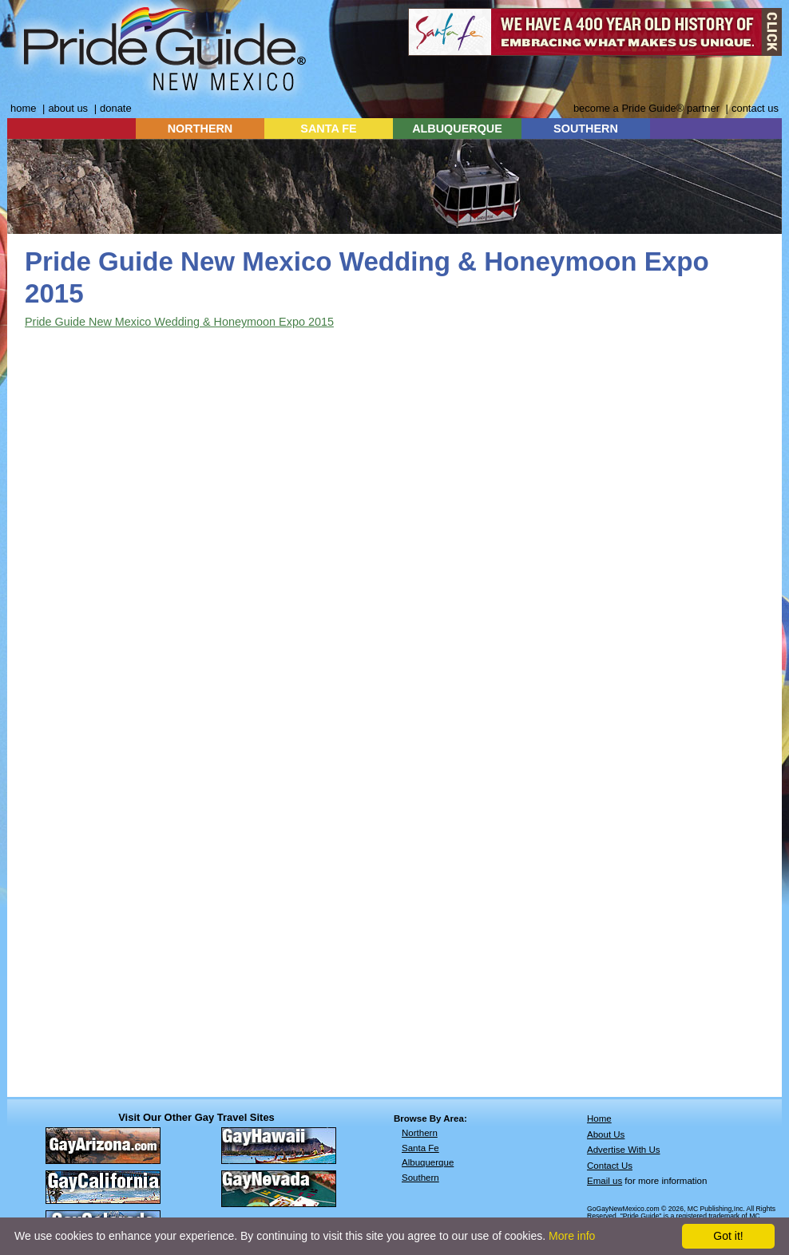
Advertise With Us (623, 1149)
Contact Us (609, 1165)
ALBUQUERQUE (457, 128)
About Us (605, 1134)
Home (599, 1118)
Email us (604, 1181)
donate (116, 108)
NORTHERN (200, 128)
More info (572, 1235)
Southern (420, 1177)
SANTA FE (328, 128)
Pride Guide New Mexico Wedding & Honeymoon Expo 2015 (179, 321)
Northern (420, 1133)
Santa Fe (420, 1148)
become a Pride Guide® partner (646, 108)
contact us (755, 108)
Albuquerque (428, 1162)
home (23, 108)
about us (68, 108)
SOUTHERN (585, 128)
